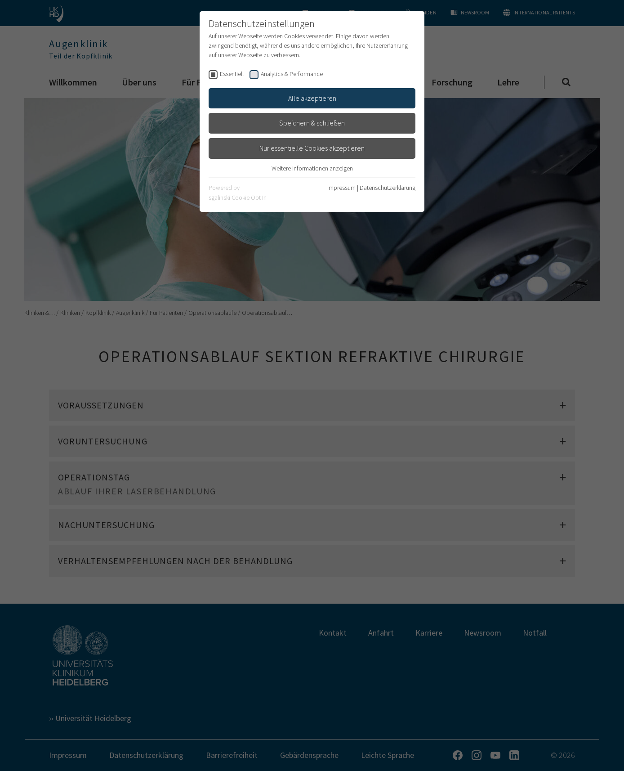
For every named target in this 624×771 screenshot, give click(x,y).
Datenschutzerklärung (387, 188)
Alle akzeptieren (312, 98)
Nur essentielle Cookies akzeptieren (312, 147)
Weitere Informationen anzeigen (312, 168)
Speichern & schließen (312, 122)
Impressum (341, 188)
